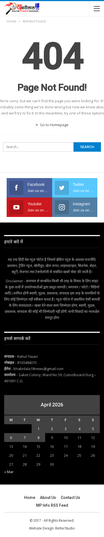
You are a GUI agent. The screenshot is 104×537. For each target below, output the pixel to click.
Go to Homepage (52, 124)
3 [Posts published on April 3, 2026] (66, 428)
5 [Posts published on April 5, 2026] (93, 428)
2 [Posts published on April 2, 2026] (52, 428)
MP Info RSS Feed (52, 505)
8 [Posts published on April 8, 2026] (38, 437)
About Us (48, 497)
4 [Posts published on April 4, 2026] (79, 428)
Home (29, 497)
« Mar (9, 471)
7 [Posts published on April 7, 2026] (25, 437)
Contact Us (70, 497)
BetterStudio (65, 528)
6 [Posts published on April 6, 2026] (11, 437)
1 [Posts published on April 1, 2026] (38, 428)
